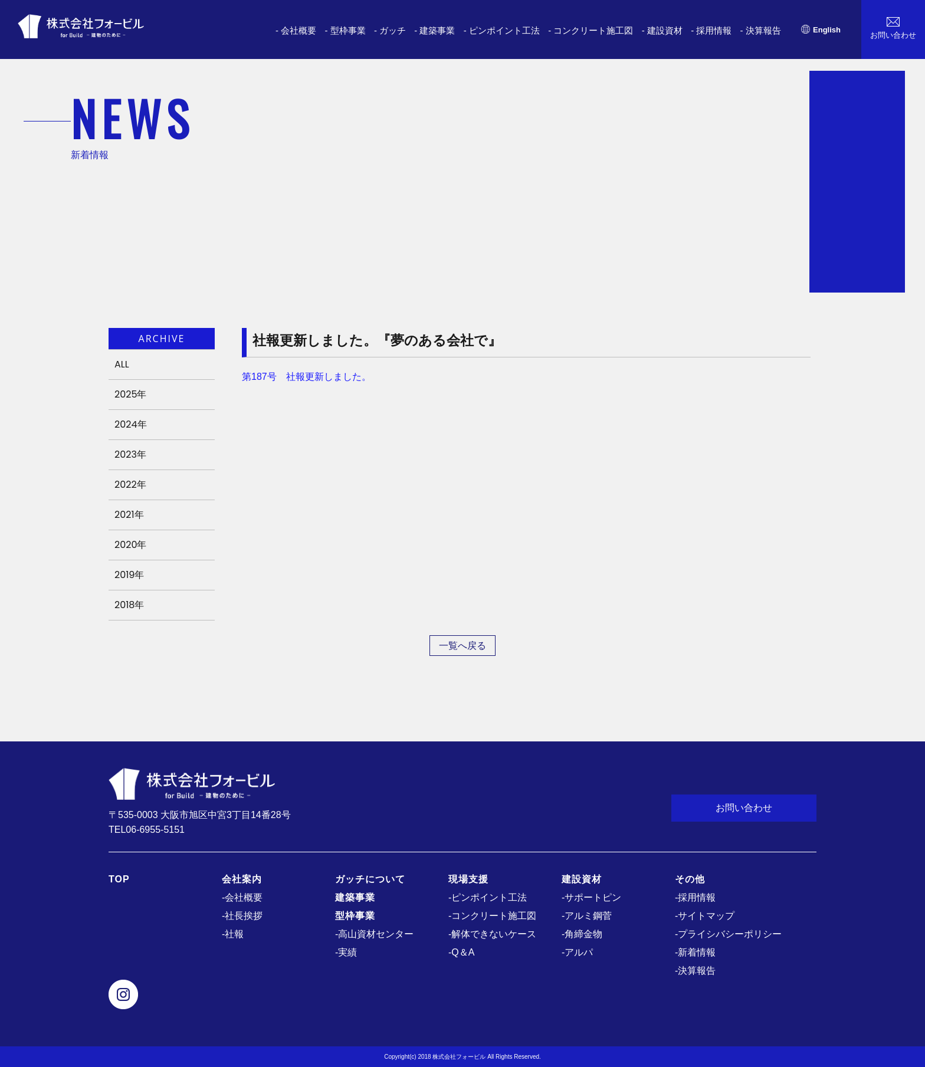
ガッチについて (370, 879)
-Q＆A (461, 952)
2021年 (129, 514)
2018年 (129, 605)
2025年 (130, 394)
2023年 (130, 454)
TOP (119, 879)
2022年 (130, 484)
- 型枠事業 (344, 30)
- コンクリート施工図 (590, 30)
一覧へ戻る (462, 646)
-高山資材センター (374, 934)
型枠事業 (355, 916)
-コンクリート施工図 (492, 916)
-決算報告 (695, 971)
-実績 (346, 952)
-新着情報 (695, 952)
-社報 (233, 934)
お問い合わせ (744, 808)
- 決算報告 (760, 30)
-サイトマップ (704, 916)
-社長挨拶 (242, 916)
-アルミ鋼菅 (587, 916)
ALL (121, 364)
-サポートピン (591, 897)
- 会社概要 (295, 30)
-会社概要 (242, 897)
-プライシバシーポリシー (728, 934)
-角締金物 (582, 934)
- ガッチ (390, 30)
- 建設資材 (662, 30)
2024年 (130, 424)
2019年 (129, 575)
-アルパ (577, 952)
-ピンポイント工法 (487, 897)
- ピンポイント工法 (502, 30)
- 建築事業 (434, 30)
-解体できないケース (492, 934)
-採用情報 (695, 897)
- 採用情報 (711, 30)
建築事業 (355, 897)
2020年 (130, 544)
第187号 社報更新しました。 (306, 377)
